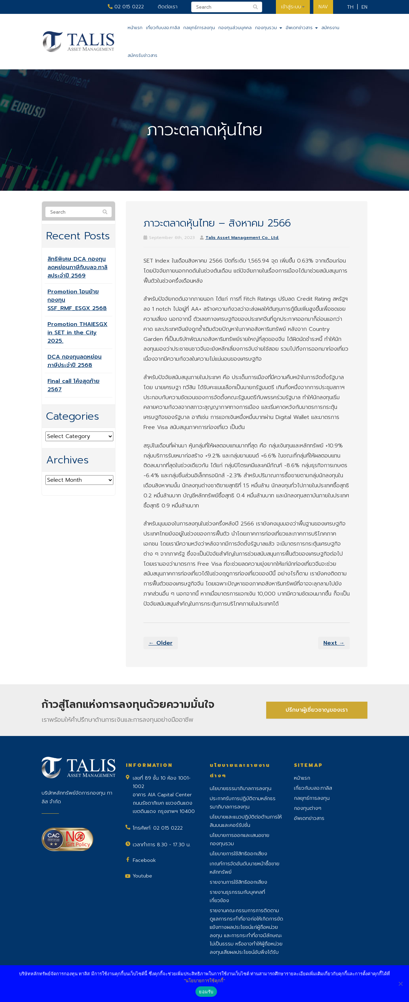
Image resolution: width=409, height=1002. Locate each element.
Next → (334, 643)
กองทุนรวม (268, 28)
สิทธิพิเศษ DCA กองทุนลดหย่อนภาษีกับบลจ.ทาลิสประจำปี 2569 (77, 267)
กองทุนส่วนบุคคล (235, 28)
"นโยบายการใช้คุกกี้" (204, 980)
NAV (323, 6)
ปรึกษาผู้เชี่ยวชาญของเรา (317, 710)
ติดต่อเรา (167, 6)
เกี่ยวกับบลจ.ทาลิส (163, 28)
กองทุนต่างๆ (307, 808)
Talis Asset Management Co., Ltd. (242, 237)
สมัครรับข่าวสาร (142, 55)
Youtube (142, 876)
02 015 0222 (126, 6)
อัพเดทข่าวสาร (302, 28)
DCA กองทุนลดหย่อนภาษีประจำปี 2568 (74, 361)
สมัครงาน (330, 28)
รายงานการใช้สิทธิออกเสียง (238, 882)
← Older (161, 643)
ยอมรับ (206, 991)
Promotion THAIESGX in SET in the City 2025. (77, 332)
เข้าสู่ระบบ (293, 6)
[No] (400, 983)
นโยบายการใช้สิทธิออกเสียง (238, 853)
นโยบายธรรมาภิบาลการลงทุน (240, 788)
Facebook (144, 860)
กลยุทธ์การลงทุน (199, 28)
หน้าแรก (135, 28)
